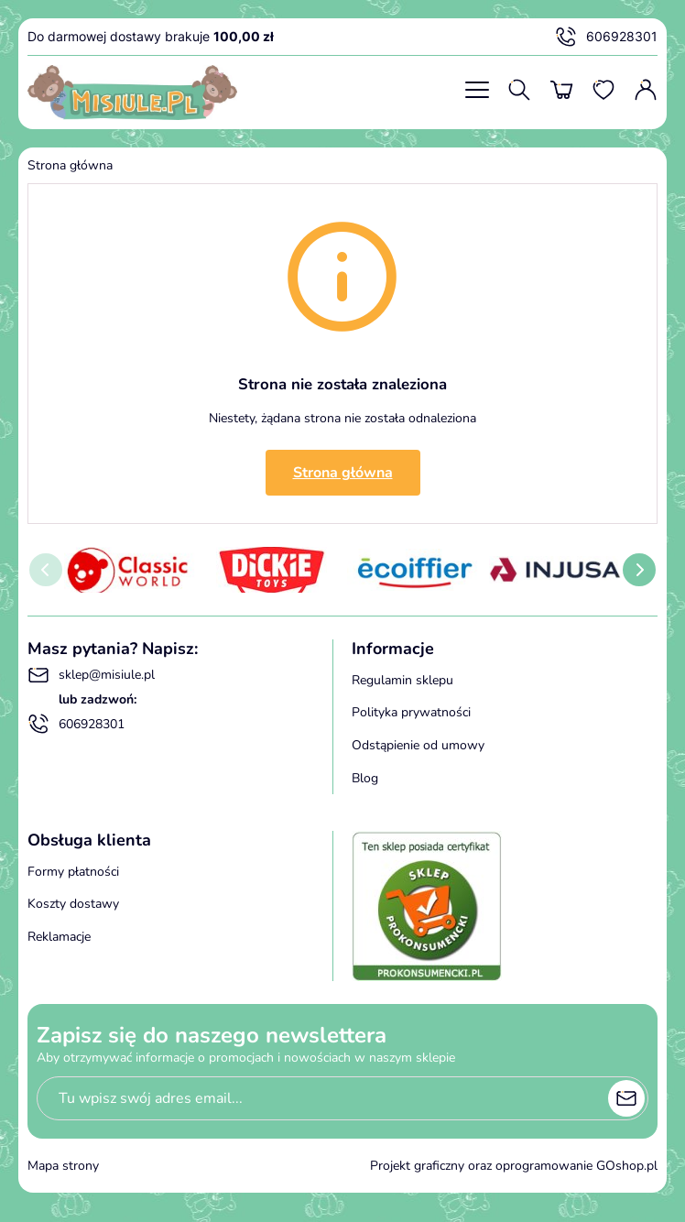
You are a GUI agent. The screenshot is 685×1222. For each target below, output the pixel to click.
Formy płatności (73, 871)
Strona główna (70, 165)
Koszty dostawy (73, 903)
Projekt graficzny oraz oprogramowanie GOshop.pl (514, 1165)
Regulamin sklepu (402, 680)
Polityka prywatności (411, 712)
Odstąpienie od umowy (418, 745)
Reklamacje (59, 936)
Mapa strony (63, 1165)
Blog (365, 778)
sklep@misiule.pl (91, 675)
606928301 (606, 36)
